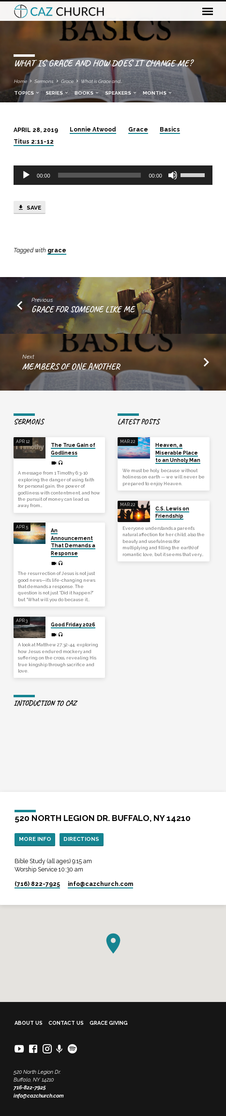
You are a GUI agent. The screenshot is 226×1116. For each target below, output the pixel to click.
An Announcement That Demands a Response (73, 541)
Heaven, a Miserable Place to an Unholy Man (177, 452)
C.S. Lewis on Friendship (172, 512)
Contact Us (66, 1023)
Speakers (121, 93)
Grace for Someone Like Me (83, 309)
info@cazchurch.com (39, 1096)
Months (158, 93)
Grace (67, 81)
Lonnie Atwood (93, 129)
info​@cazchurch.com (100, 884)
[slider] (99, 175)
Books (87, 93)
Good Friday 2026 (73, 624)
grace (56, 250)
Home (20, 81)
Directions (81, 839)
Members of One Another (71, 366)
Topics (27, 93)
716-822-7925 (30, 1087)
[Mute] (173, 175)
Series (57, 93)
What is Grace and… (101, 81)
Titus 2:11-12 (34, 141)
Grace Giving (109, 1023)
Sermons (44, 81)
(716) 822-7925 (37, 884)
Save (29, 208)
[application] (113, 175)
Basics (170, 129)
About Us (29, 1023)
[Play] (26, 175)
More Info (35, 839)
